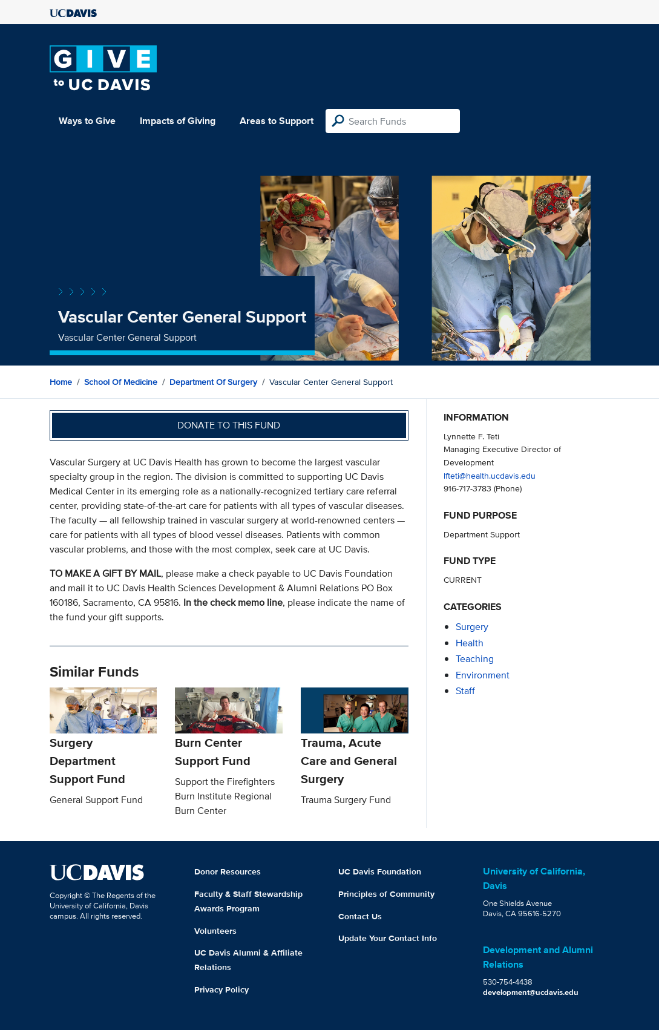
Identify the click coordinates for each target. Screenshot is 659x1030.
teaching (475, 659)
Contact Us (360, 916)
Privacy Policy (221, 989)
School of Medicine (120, 382)
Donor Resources (227, 871)
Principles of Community (386, 894)
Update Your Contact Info (387, 938)
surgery (472, 627)
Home (61, 382)
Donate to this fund (228, 425)
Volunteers (215, 931)
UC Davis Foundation (379, 871)
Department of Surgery (213, 382)
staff (465, 691)
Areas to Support (276, 121)
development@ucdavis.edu (531, 992)
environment (483, 675)
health (470, 643)
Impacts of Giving (177, 121)
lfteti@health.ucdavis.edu (490, 475)
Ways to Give (87, 121)
